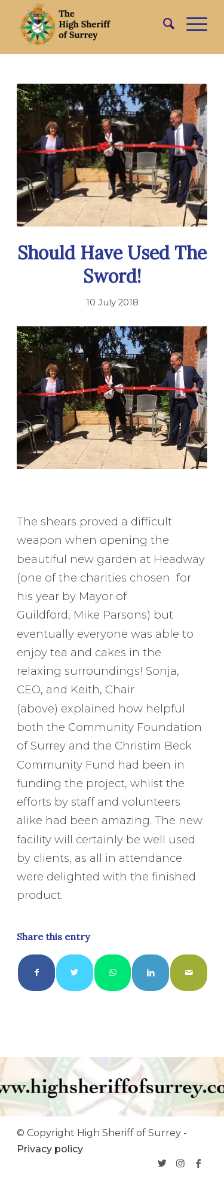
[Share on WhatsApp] (112, 972)
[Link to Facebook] (198, 1163)
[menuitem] (162, 24)
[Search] (162, 24)
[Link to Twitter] (162, 1163)
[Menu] (190, 24)
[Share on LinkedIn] (150, 972)
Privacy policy (50, 1149)
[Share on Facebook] (36, 972)
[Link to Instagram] (180, 1163)
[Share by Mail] (188, 972)
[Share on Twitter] (74, 972)
